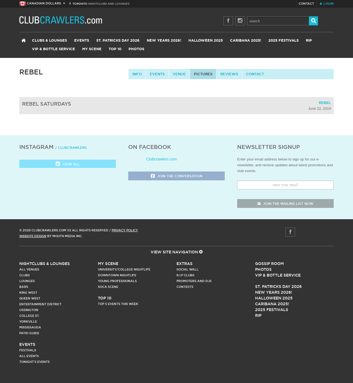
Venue (179, 74)
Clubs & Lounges (49, 40)
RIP (309, 40)
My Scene (91, 49)
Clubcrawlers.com (161, 159)
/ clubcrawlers (71, 147)
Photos (136, 49)
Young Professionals (117, 281)
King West (28, 292)
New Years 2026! (164, 40)
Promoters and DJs (194, 281)
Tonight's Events (34, 361)
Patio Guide (29, 333)
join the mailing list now (285, 203)
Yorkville (28, 321)
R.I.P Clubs (185, 275)
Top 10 (115, 49)
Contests (184, 286)
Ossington (28, 310)
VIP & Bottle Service (53, 49)
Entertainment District (40, 304)
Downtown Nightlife (117, 275)
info (137, 74)
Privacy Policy (125, 230)
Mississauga (30, 327)
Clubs (24, 275)
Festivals (27, 350)
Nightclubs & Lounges (44, 263)
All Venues (29, 269)
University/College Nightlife (124, 269)
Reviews (229, 74)
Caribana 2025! (245, 40)
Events (81, 40)
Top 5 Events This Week (118, 304)
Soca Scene (108, 286)
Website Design (32, 236)
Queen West (29, 298)
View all (67, 164)
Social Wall (187, 269)
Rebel (325, 103)
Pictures (203, 74)
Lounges (27, 281)
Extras (184, 263)
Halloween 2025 (205, 40)
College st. (29, 315)
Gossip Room (269, 263)
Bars (23, 286)
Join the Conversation (176, 176)
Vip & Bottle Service (278, 275)
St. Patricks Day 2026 (118, 40)
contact (255, 74)
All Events (29, 356)
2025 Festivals (283, 40)
